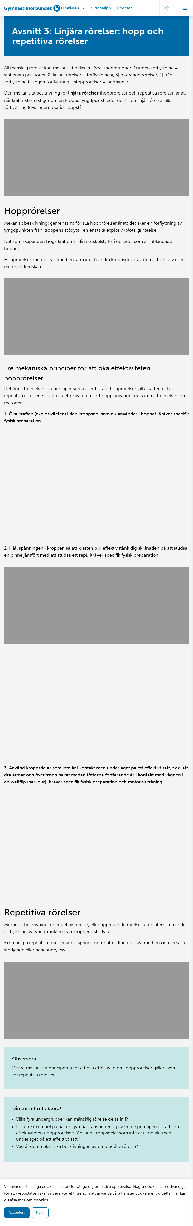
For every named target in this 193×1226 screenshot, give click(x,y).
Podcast (124, 8)
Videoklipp (101, 8)
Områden (70, 8)
